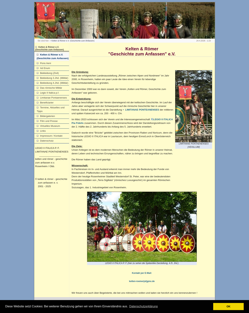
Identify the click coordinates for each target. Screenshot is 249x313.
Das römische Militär (49, 87)
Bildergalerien (46, 116)
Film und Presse (47, 121)
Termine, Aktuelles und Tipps (50, 109)
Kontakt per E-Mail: (142, 273)
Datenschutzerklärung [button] (143, 306)
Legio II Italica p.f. (48, 92)
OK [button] (229, 306)
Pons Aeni (44, 63)
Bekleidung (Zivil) (48, 73)
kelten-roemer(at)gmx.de (142, 281)
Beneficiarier (45, 102)
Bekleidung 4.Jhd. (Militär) (52, 83)
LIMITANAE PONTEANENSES (141, 109)
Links (41, 131)
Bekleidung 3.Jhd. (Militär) (52, 78)
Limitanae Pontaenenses (52, 97)
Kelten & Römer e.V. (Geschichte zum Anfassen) (73, 41)
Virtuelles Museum (48, 126)
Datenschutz (45, 140)
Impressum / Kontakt (202, 4)
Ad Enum (43, 68)
